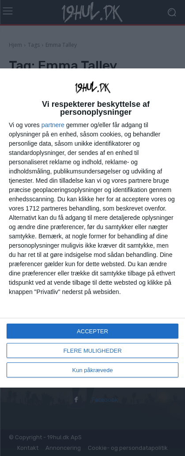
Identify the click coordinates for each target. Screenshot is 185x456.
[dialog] (92, 228)
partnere (53, 125)
